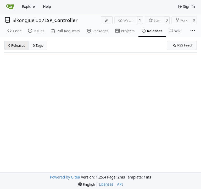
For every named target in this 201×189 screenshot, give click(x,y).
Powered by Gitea (65, 177)
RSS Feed (182, 45)
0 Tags (38, 45)
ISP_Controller (61, 20)
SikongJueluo (27, 20)
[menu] (86, 184)
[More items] (192, 31)
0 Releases (16, 45)
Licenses (106, 184)
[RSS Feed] (107, 20)
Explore (28, 6)
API (120, 184)
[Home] (10, 6)
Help (47, 6)
